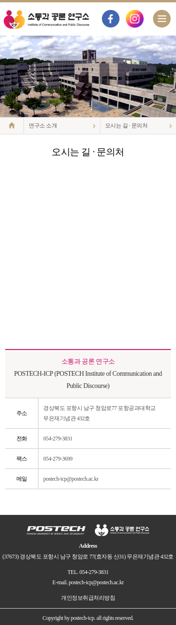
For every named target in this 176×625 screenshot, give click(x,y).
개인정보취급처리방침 (88, 598)
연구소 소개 (43, 125)
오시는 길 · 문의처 (126, 125)
